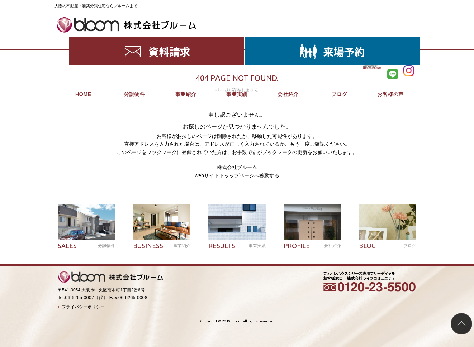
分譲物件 (134, 39)
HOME (83, 39)
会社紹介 (288, 39)
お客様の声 (390, 39)
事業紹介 (185, 39)
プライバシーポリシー (83, 306)
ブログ (339, 39)
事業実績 (236, 39)
